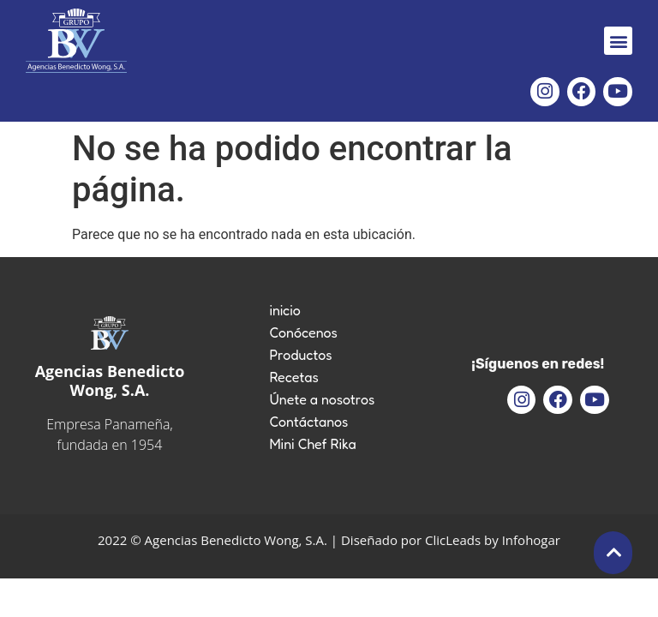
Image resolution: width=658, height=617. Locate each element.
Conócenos (303, 332)
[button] (618, 41)
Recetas (293, 377)
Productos (300, 354)
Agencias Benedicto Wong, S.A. (110, 380)
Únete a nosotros (321, 399)
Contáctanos (308, 421)
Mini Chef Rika (312, 443)
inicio (284, 310)
